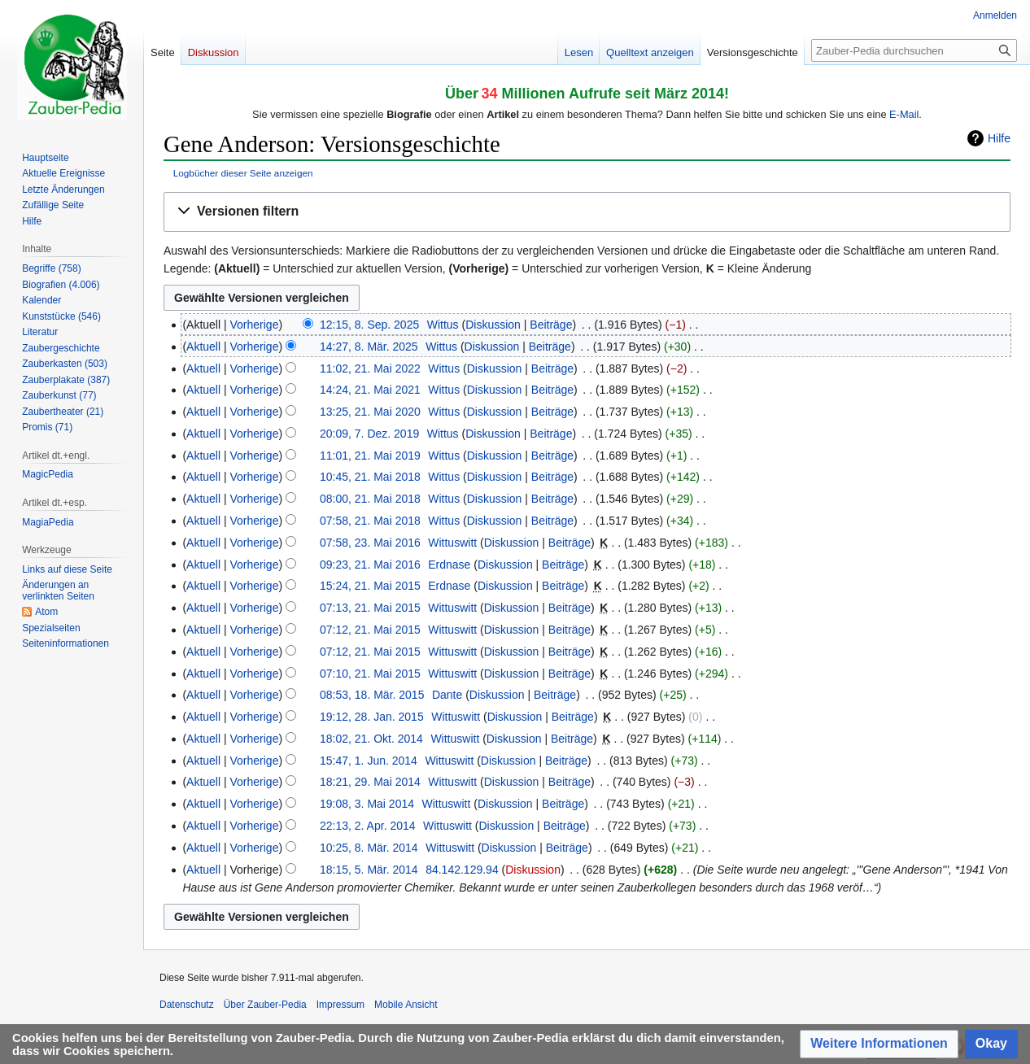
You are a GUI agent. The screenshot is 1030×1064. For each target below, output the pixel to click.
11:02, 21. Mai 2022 (370, 368)
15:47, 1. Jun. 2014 (368, 760)
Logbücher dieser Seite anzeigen (243, 173)
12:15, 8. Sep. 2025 (369, 324)
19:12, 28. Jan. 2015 (372, 716)
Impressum (340, 1004)
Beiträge (551, 324)
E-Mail (904, 114)
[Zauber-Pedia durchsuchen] (914, 50)
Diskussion (493, 324)
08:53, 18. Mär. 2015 (372, 694)
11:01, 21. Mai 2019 (370, 455)
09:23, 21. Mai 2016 (370, 564)
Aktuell (203, 346)
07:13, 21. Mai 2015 (370, 607)
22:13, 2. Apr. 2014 (368, 825)
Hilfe (999, 138)
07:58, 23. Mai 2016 (370, 542)
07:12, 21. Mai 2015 (370, 629)
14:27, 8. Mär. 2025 (369, 346)
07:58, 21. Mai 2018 (370, 520)
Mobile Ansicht (405, 1004)
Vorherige (254, 324)
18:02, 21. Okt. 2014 (371, 738)
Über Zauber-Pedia (265, 1004)
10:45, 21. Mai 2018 (370, 476)
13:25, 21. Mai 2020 (370, 411)
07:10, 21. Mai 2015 (370, 673)
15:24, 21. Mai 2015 (370, 585)
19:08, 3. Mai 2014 (367, 803)
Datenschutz (186, 1004)
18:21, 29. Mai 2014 (370, 781)
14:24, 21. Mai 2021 (370, 389)
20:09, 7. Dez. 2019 (369, 433)
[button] (587, 212)
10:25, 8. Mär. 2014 (369, 847)
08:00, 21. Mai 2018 (370, 498)
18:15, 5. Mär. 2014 (369, 869)
